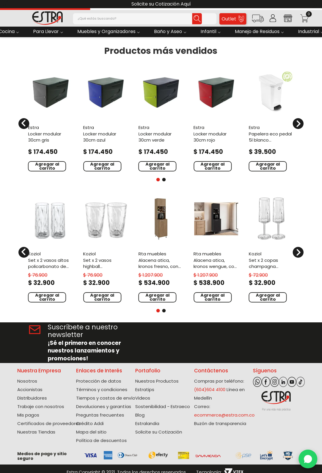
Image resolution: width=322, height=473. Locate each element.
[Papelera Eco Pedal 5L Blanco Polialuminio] (271, 120)
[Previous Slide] (6, 4)
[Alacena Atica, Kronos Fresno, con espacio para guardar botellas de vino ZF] (161, 249)
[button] (257, 20)
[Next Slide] (315, 4)
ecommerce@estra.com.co (224, 415)
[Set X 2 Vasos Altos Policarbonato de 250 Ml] (51, 249)
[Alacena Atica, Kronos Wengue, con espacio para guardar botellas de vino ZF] (216, 249)
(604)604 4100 (209, 389)
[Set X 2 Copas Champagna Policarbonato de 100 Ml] (271, 249)
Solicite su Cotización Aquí (161, 4)
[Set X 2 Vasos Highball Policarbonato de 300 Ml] (106, 249)
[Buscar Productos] (195, 18)
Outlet (233, 19)
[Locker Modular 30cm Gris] (51, 120)
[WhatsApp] (308, 459)
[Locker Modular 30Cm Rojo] (216, 120)
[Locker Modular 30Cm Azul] (106, 120)
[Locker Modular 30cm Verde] (161, 120)
